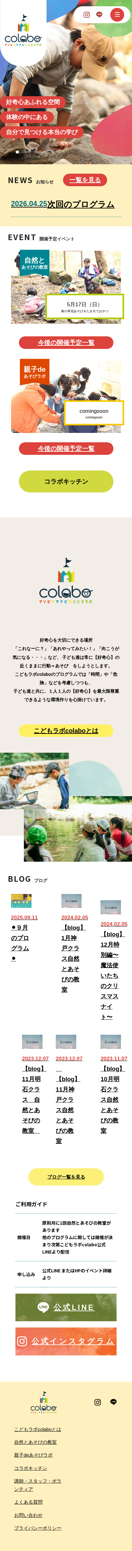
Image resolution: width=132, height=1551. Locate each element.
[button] (17, 152)
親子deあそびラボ (33, 1455)
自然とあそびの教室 (35, 1442)
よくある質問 (28, 1502)
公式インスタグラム (73, 1341)
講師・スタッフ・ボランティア (37, 1485)
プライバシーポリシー (37, 1528)
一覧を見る (85, 179)
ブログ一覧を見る (66, 1177)
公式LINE (74, 1307)
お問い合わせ (28, 1515)
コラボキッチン (66, 481)
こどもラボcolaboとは (66, 730)
